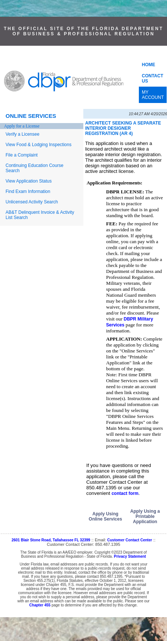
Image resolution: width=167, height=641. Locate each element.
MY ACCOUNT (153, 95)
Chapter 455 (39, 605)
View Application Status (29, 181)
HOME (148, 64)
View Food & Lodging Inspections (38, 144)
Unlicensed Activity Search (32, 201)
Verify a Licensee (22, 134)
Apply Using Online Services (105, 516)
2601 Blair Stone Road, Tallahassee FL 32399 (50, 540)
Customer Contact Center (129, 540)
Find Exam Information (28, 191)
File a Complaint (22, 155)
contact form (124, 493)
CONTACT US (152, 78)
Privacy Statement (130, 556)
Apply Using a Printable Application (145, 516)
